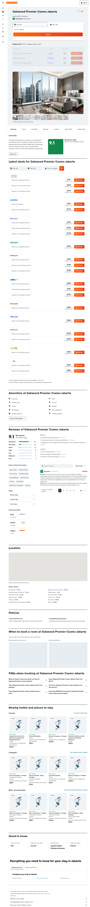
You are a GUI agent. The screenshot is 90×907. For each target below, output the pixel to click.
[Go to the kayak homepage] (11, 3)
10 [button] (17, 49)
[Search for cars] (3, 15)
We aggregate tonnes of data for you (48, 902)
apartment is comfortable (16, 485)
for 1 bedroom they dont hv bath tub (52, 456)
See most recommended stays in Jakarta (75, 790)
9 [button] (42, 45)
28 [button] (33, 58)
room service (19, 481)
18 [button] (21, 54)
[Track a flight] (3, 28)
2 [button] (42, 41)
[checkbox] (17, 515)
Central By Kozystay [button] (34, 736)
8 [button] (52, 45)
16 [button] (42, 49)
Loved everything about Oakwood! (52, 437)
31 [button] (16, 62)
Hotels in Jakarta (64, 878)
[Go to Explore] (3, 24)
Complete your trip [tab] (17, 867)
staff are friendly (23, 470)
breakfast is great (23, 473)
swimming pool (24, 477)
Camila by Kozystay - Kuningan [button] (57, 813)
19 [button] (25, 54)
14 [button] (33, 49)
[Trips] (3, 36)
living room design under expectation (53, 454)
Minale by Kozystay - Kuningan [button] (18, 813)
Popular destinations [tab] (31, 867)
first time (11, 481)
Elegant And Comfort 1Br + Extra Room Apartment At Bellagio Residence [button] (17, 737)
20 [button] (29, 54)
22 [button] (38, 54)
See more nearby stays (80, 713)
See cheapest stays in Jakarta (78, 752)
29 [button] (38, 58)
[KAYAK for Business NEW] (3, 31)
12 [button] (25, 49)
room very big (13, 473)
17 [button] (16, 54)
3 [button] (16, 45)
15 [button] (38, 49)
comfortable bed (13, 477)
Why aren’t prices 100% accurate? (48, 905)
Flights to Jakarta (17, 878)
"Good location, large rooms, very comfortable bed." (57, 440)
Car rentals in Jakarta (42, 878)
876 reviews (27, 19)
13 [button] (29, 49)
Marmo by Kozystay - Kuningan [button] (57, 736)
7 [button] (33, 45)
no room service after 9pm (50, 452)
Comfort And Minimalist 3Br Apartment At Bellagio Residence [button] (76, 737)
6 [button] (29, 45)
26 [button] (25, 58)
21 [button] (33, 54)
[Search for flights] (3, 8)
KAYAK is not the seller (48, 899)
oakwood (27, 485)
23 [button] (42, 54)
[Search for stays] (3, 12)
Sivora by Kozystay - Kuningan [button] (18, 775)
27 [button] (29, 58)
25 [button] (21, 58)
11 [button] (21, 49)
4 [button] (64, 41)
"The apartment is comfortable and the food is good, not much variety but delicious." (63, 443)
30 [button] (42, 58)
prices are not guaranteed (44, 893)
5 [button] (25, 45)
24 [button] (17, 58)
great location (13, 470)
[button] (3, 3)
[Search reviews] (58, 466)
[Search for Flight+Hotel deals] (3, 19)
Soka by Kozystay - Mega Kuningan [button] (36, 776)
